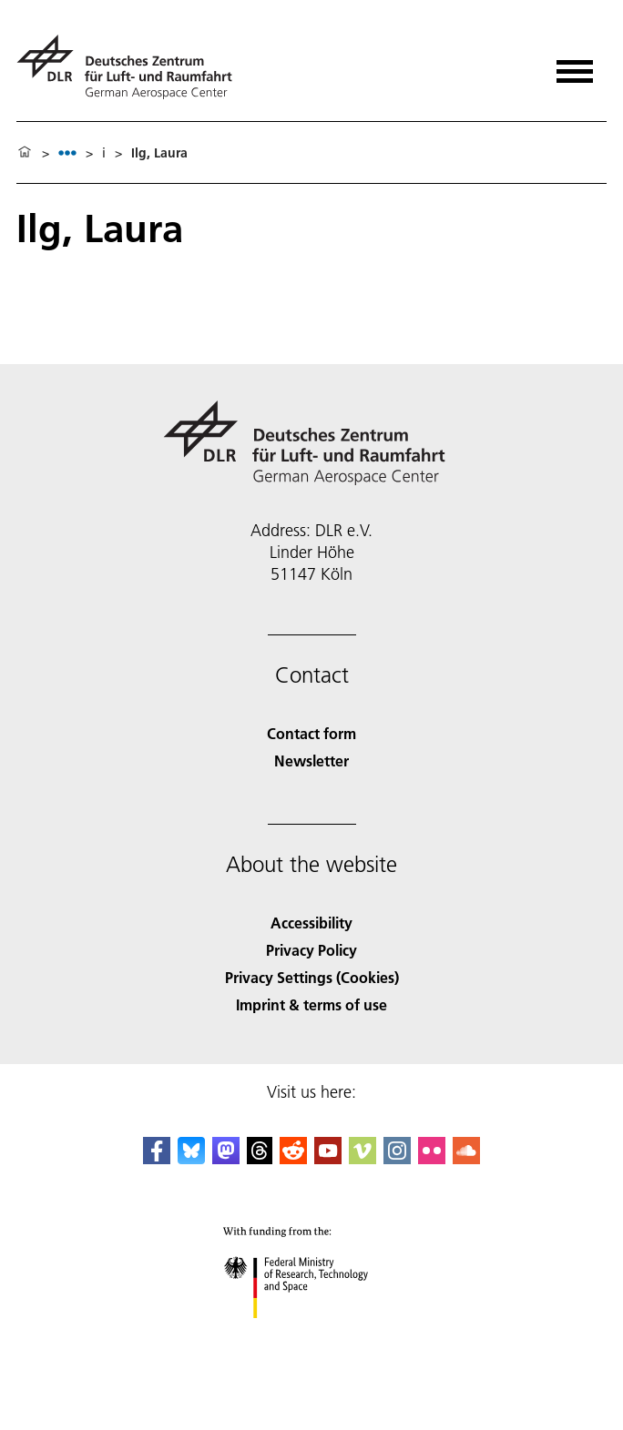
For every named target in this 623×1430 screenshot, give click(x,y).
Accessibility (311, 922)
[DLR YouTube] (328, 1158)
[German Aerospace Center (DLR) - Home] (131, 67)
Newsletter (311, 760)
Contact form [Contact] (311, 733)
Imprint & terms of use (311, 1004)
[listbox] (67, 152)
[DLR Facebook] (156, 1158)
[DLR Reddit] (293, 1158)
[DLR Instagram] (397, 1158)
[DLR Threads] (259, 1158)
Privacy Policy (311, 949)
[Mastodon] (226, 1158)
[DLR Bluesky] (191, 1158)
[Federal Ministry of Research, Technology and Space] (311, 1334)
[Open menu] (575, 65)
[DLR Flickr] (431, 1158)
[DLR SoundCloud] (466, 1158)
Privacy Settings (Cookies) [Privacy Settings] (312, 977)
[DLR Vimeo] (362, 1158)
